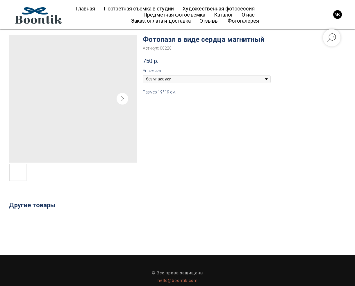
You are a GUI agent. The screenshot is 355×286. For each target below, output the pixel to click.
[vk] (337, 14)
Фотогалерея (243, 21)
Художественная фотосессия (219, 9)
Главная (85, 9)
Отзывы (209, 21)
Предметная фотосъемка (174, 15)
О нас (248, 15)
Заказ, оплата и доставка (161, 21)
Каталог (223, 15)
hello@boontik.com (178, 280)
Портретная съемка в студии (139, 9)
